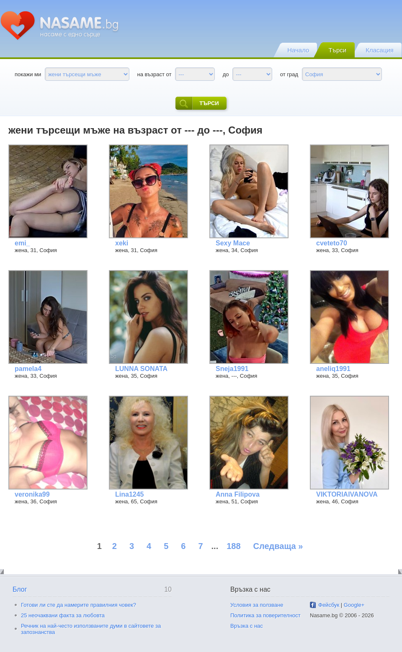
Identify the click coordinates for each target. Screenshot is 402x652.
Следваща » (278, 546)
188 (233, 546)
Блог (20, 589)
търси (197, 103)
